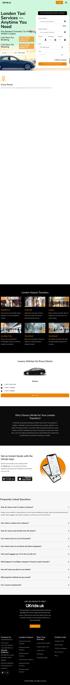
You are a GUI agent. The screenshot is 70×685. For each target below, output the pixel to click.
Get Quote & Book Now (52, 64)
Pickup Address (42, 18)
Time (39, 51)
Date (39, 43)
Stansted (29, 336)
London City (6, 336)
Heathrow (5, 310)
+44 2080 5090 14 (24, 46)
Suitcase (60, 36)
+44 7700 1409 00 (24, 39)
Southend (53, 336)
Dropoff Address (42, 29)
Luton (51, 310)
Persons (40, 36)
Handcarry (51, 36)
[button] (66, 2)
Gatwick (28, 310)
